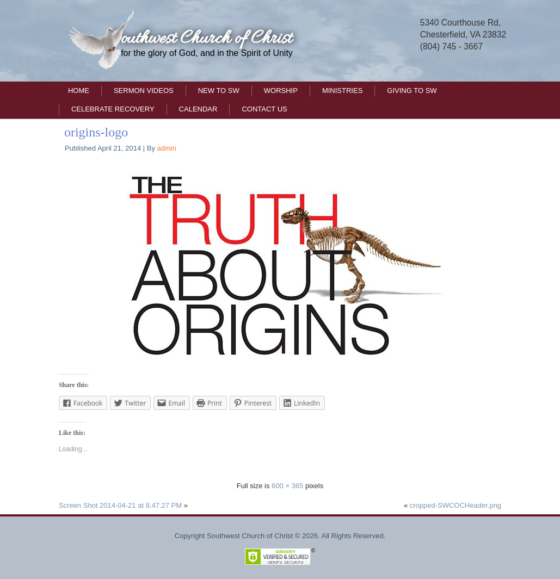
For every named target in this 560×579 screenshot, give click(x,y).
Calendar (198, 109)
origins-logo (96, 132)
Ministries (342, 90)
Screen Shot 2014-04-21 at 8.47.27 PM (120, 505)
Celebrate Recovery (113, 109)
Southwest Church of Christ (200, 39)
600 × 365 (287, 486)
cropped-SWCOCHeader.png (455, 505)
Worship (281, 90)
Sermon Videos (144, 90)
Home (78, 90)
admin (166, 148)
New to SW (218, 90)
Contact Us (264, 109)
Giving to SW (411, 90)
